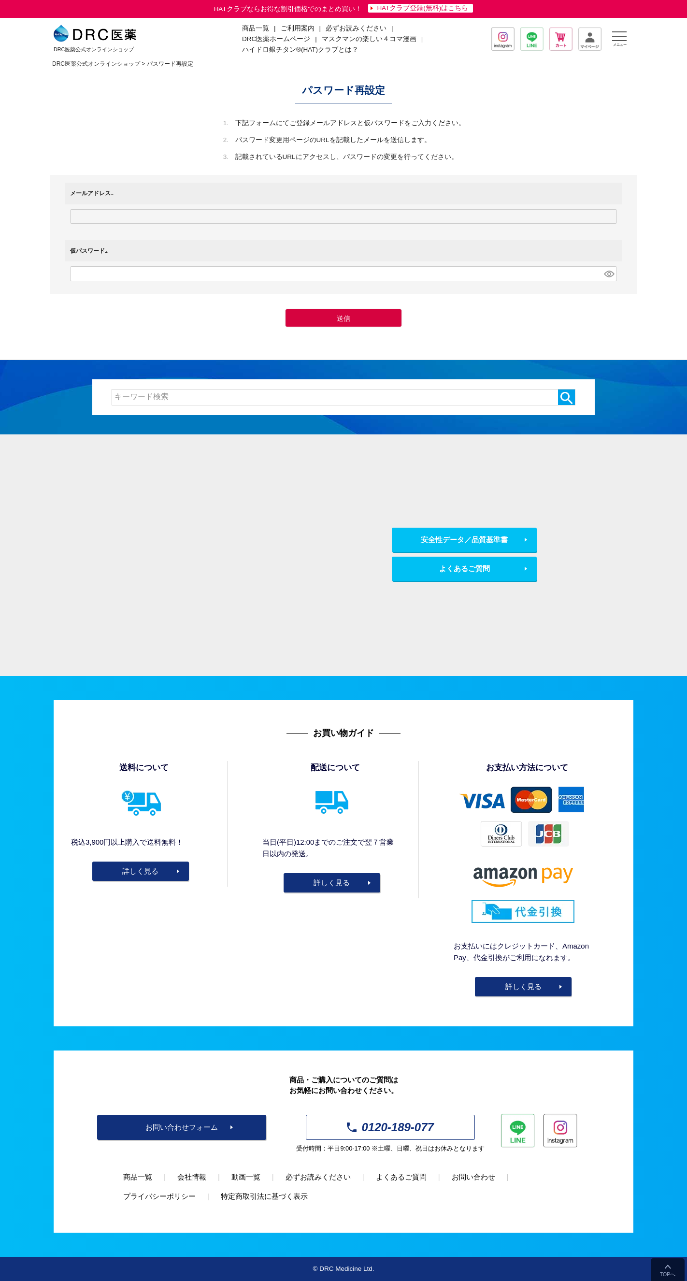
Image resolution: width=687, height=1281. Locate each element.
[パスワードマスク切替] (608, 274)
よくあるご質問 (464, 568)
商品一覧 (137, 1177)
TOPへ (667, 1274)
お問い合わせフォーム (181, 1127)
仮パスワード (90, 250)
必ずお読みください (356, 28)
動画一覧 (245, 1177)
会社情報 (191, 1177)
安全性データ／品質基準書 (464, 539)
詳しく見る (140, 871)
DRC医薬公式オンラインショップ (96, 63)
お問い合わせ (473, 1177)
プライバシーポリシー (159, 1196)
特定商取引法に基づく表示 (264, 1196)
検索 (566, 397)
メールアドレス (93, 193)
